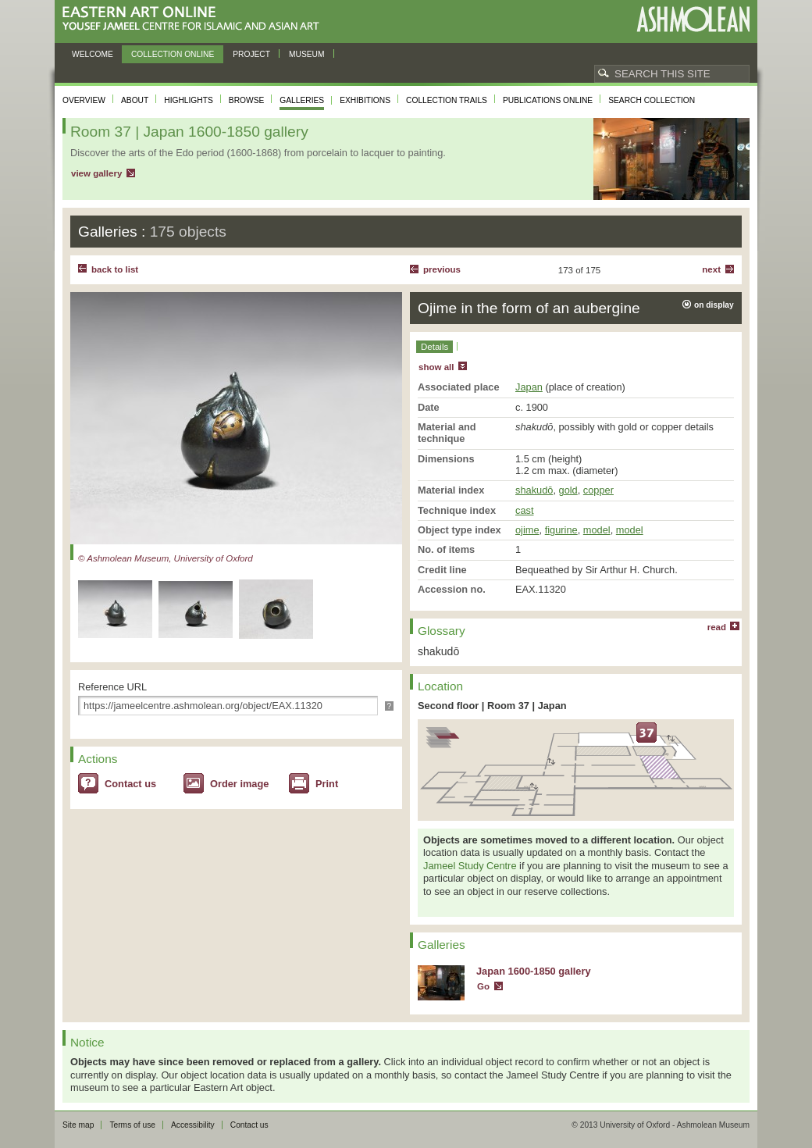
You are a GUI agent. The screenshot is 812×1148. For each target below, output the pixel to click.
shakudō (534, 490)
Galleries (302, 100)
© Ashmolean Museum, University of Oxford (165, 558)
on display (714, 305)
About (134, 100)
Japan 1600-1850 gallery (533, 971)
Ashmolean (693, 19)
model (597, 530)
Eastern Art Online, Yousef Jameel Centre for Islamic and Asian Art (194, 19)
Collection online (172, 54)
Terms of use (132, 1125)
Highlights (188, 100)
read (716, 627)
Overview (83, 100)
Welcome (92, 54)
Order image (239, 784)
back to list (114, 269)
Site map (78, 1125)
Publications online (548, 100)
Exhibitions (365, 100)
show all (436, 367)
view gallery (96, 173)
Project (251, 54)
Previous (442, 269)
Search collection (651, 100)
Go (483, 986)
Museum (307, 54)
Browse (247, 100)
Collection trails (446, 100)
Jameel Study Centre (470, 866)
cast (524, 510)
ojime (527, 530)
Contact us (130, 784)
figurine (561, 530)
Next (711, 269)
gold (568, 490)
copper (598, 490)
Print (326, 784)
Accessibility (193, 1125)
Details (434, 346)
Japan (529, 387)
